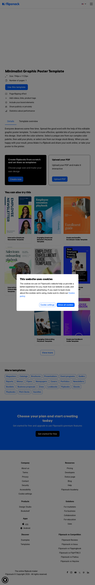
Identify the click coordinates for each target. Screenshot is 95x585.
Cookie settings (47, 305)
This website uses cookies (36, 279)
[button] (5, 580)
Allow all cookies (65, 305)
